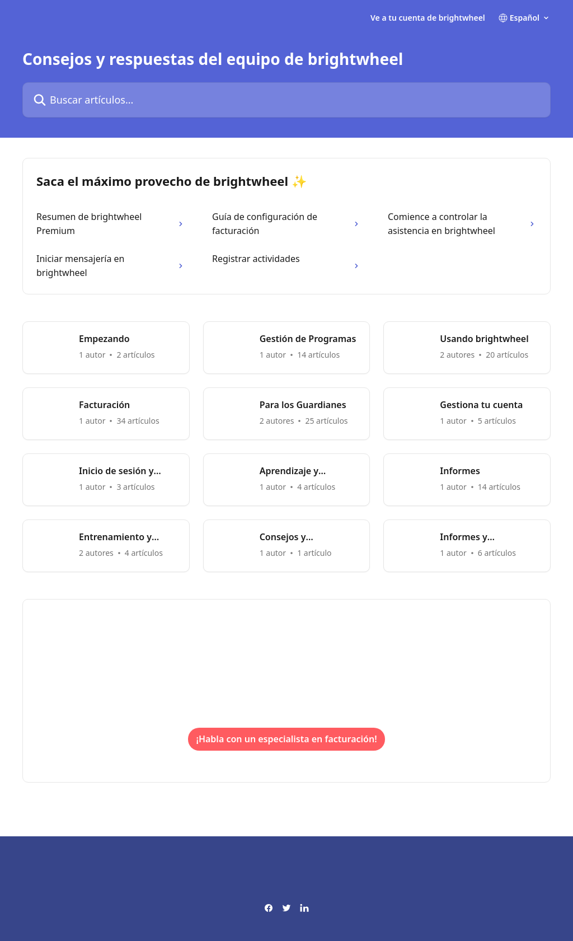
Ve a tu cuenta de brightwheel (427, 18)
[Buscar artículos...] (286, 100)
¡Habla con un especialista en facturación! (286, 739)
